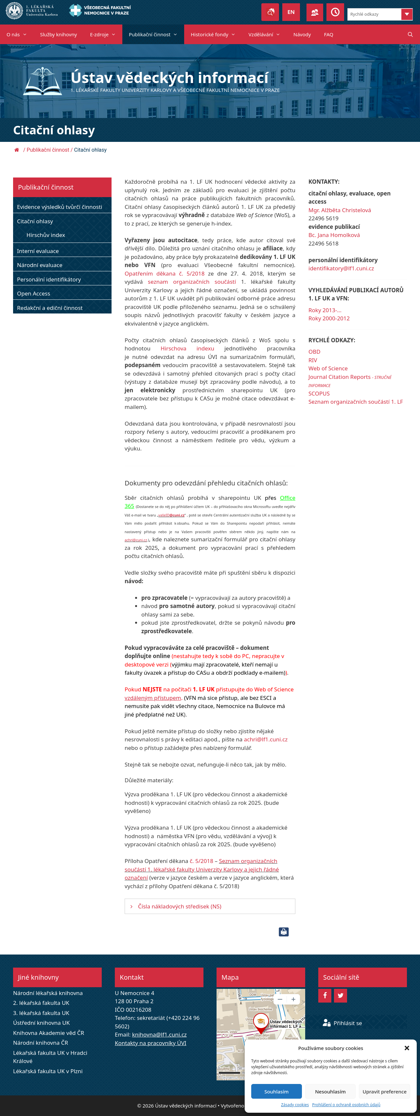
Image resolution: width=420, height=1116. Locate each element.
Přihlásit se (342, 1023)
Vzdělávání (268, 34)
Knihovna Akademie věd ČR (48, 1033)
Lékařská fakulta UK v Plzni (48, 1071)
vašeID (171, 515)
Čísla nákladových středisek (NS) (179, 906)
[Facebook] (324, 996)
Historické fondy (216, 34)
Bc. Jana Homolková (334, 235)
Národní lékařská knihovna (48, 993)
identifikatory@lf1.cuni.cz (341, 268)
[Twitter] (340, 996)
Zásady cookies (295, 1105)
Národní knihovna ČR (40, 1042)
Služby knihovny (58, 34)
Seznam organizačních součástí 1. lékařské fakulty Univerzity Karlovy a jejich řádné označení (202, 869)
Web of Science (328, 368)
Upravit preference (384, 1091)
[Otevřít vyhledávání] (410, 34)
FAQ (328, 34)
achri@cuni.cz (136, 540)
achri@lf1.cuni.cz (266, 739)
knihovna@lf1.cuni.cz (159, 1034)
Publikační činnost (156, 34)
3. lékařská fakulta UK (41, 1013)
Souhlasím (276, 1091)
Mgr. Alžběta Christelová (339, 210)
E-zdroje (106, 34)
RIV (312, 360)
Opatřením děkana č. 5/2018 (164, 273)
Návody (302, 34)
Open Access (33, 293)
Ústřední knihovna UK (41, 1022)
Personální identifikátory (49, 279)
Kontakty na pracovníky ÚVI (150, 1043)
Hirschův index (45, 235)
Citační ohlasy (35, 221)
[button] (407, 1048)
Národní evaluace (39, 265)
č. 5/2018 (201, 861)
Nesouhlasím (330, 1091)
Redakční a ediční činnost (50, 308)
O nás (20, 34)
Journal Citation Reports (340, 376)
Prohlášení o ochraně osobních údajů (346, 1105)
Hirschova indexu (187, 348)
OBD (314, 351)
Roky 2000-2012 (329, 318)
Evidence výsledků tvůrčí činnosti (59, 207)
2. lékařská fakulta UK (41, 1002)
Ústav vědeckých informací (170, 77)
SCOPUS (319, 393)
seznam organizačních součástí (192, 281)
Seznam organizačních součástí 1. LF (355, 401)
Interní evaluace (38, 251)
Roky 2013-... (324, 310)
